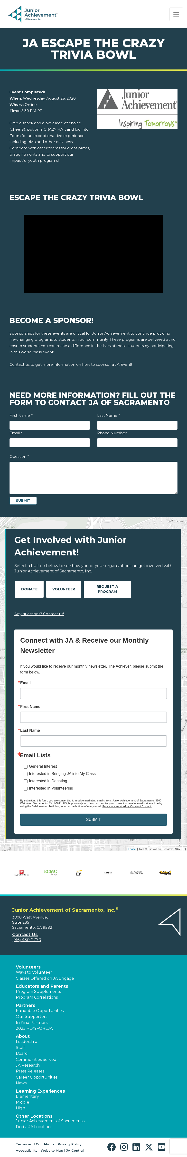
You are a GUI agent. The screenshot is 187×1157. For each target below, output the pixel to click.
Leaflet (132, 849)
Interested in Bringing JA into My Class (62, 774)
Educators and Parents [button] (42, 986)
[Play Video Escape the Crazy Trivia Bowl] (93, 254)
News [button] (21, 1083)
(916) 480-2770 (26, 939)
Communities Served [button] (36, 1059)
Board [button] (22, 1053)
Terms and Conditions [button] (35, 1144)
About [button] (23, 1036)
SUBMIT (93, 819)
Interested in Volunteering (51, 788)
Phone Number (112, 433)
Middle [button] (22, 1102)
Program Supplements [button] (38, 991)
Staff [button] (20, 1047)
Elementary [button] (27, 1096)
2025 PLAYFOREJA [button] (34, 1028)
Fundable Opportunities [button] (40, 1010)
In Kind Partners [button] (31, 1022)
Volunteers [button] (28, 967)
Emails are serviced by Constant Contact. (127, 806)
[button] (112, 1147)
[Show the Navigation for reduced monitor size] (176, 14)
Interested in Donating (48, 781)
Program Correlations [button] (37, 997)
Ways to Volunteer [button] (34, 972)
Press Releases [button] (30, 1071)
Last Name (108, 415)
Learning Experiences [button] (40, 1091)
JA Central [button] (75, 1150)
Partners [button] (25, 1005)
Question (19, 456)
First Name (20, 415)
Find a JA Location (33, 1126)
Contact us (19, 364)
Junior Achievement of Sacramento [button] (50, 1121)
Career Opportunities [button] (36, 1077)
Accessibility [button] (26, 1150)
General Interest (43, 766)
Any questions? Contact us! (39, 614)
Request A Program (107, 589)
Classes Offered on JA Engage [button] (45, 978)
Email (15, 433)
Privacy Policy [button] (70, 1144)
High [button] (20, 1108)
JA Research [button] (28, 1065)
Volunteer (63, 589)
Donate (29, 589)
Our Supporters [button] (31, 1016)
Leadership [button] (26, 1041)
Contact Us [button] (25, 934)
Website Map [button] (52, 1150)
